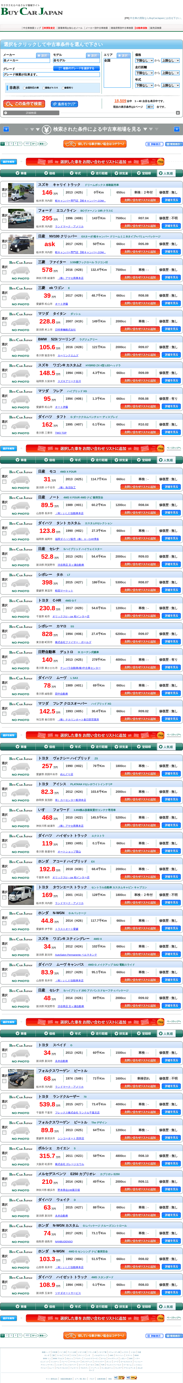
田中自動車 (61, 693)
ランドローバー (71, 1365)
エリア (108, 54)
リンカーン (55, 1362)
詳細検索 (31, 112)
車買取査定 (49, 28)
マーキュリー (75, 1362)
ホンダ (46, 1355)
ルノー (51, 1368)
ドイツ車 (62, 1352)
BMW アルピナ (58, 1358)
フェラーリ (74, 1368)
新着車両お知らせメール (70, 28)
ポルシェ (69, 1358)
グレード (9, 68)
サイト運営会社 (51, 1379)
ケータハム (127, 1365)
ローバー (82, 1365)
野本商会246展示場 (69, 1190)
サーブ (91, 1370)
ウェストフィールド (113, 1365)
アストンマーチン (47, 1365)
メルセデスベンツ (100, 1355)
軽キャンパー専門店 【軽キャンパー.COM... (80, 200)
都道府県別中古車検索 (122, 28)
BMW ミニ (47, 1358)
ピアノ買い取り (81, 1379)
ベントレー (138, 1362)
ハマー (137, 1358)
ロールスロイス (126, 1362)
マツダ (66, 1355)
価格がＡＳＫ (51, 87)
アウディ (78, 1358)
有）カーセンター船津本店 (70, 800)
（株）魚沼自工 (67, 487)
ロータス (90, 1365)
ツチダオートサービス (68, 1293)
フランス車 (92, 1352)
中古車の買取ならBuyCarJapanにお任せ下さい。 (156, 18)
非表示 (14, 88)
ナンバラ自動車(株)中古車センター (80, 668)
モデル (57, 54)
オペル (103, 1358)
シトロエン (138, 1365)
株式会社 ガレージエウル (69, 1164)
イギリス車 (82, 1352)
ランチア (118, 1368)
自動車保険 (141, 28)
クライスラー (99, 1362)
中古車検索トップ (32, 28)
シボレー (123, 1358)
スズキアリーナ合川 (69, 381)
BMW (137, 1355)
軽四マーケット (64, 590)
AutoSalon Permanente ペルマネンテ (76, 954)
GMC (131, 1358)
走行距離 (141, 67)
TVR (102, 1365)
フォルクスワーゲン (91, 1358)
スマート (129, 1355)
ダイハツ (81, 1355)
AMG (111, 1355)
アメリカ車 (72, 1352)
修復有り (68, 87)
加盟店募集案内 (66, 1379)
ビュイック (44, 1362)
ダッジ (108, 1362)
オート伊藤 (61, 304)
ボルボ (140, 1368)
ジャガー (59, 1365)
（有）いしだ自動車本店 (69, 513)
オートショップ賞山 (69, 851)
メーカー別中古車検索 (97, 28)
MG (97, 1365)
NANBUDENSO (64, 1241)
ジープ (115, 1362)
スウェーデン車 (114, 1352)
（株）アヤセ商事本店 (71, 278)
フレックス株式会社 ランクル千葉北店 (77, 1112)
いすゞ (89, 1355)
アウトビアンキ (129, 1368)
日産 (139, 1352)
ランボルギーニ (107, 1368)
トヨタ (133, 1352)
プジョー (43, 1368)
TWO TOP (61, 432)
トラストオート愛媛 (66, 929)
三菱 (53, 1355)
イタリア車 (102, 1352)
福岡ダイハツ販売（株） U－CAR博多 (77, 539)
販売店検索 (155, 28)
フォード (64, 1362)
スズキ (73, 1355)
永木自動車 (61, 1061)
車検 (110, 1379)
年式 (138, 79)
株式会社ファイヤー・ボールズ (73, 642)
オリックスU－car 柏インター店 (70, 616)
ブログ (91, 1379)
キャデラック (113, 1358)
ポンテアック (87, 1362)
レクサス (125, 1352)
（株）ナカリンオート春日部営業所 (78, 719)
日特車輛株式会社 (65, 329)
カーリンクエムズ (68, 355)
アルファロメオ (62, 1368)
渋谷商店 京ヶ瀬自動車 (71, 565)
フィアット (95, 1368)
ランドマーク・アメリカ (69, 226)
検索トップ (46, 1352)
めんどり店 (66, 774)
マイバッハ (119, 1355)
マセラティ (84, 1368)
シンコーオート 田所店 (71, 1138)
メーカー (9, 54)
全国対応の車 (32, 87)
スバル (59, 1355)
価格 (138, 54)
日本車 (55, 1352)
